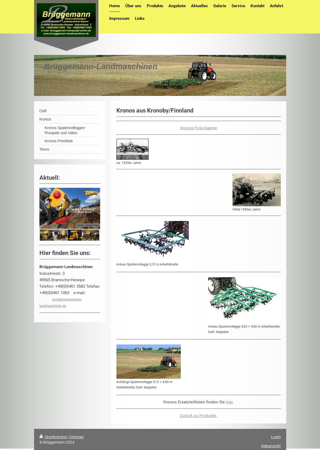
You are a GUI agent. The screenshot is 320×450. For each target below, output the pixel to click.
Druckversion (53, 436)
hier (229, 401)
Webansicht (271, 445)
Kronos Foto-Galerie (198, 127)
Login (276, 436)
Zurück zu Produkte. (198, 415)
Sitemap (76, 436)
